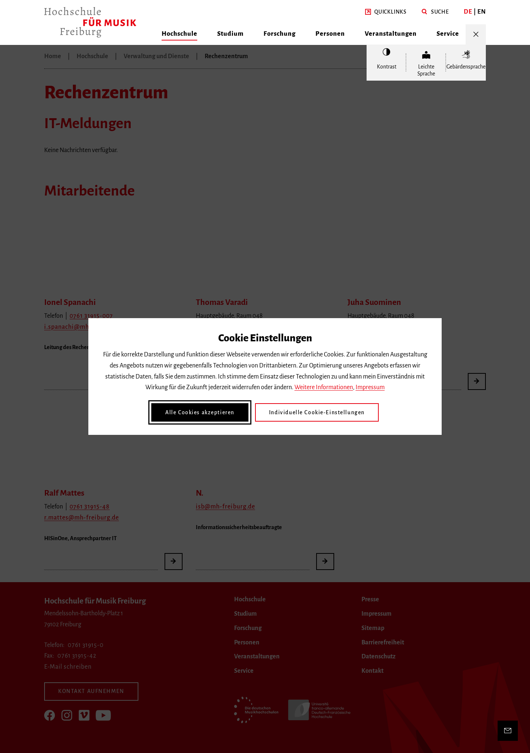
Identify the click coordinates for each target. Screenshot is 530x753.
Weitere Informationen (323, 387)
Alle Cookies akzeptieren (199, 412)
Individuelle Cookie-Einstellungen (317, 412)
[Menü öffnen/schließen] (476, 34)
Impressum (370, 387)
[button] (386, 12)
